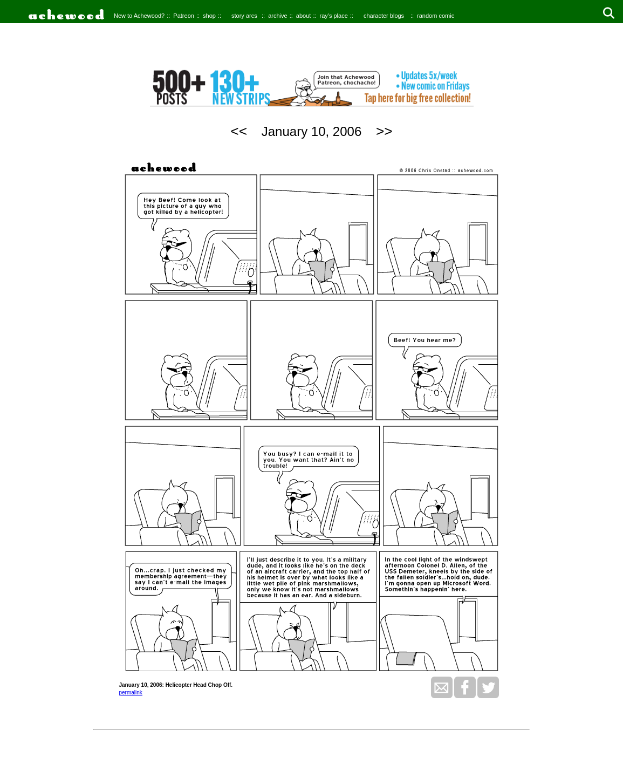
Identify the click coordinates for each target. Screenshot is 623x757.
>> (384, 131)
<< (238, 131)
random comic (435, 15)
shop (209, 15)
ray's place (334, 15)
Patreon (183, 15)
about (303, 15)
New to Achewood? (139, 15)
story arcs (244, 15)
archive (277, 15)
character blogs (384, 15)
